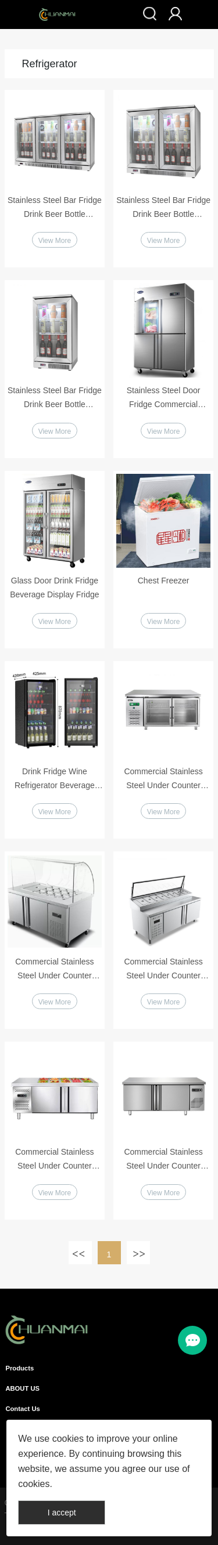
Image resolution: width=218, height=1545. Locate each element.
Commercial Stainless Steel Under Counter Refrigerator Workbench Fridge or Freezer (55, 1160)
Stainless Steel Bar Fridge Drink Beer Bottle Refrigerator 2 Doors (163, 208)
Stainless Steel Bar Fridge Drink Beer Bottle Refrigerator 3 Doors (55, 208)
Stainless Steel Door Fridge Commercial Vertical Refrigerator (164, 398)
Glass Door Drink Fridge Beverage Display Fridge (54, 587)
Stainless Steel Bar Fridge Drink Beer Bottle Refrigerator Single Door (55, 398)
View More (54, 241)
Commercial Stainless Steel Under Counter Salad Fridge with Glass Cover (55, 969)
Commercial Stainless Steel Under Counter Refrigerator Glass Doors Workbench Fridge (164, 779)
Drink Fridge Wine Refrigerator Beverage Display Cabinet (55, 779)
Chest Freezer (164, 580)
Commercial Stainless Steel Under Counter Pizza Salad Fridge (163, 969)
